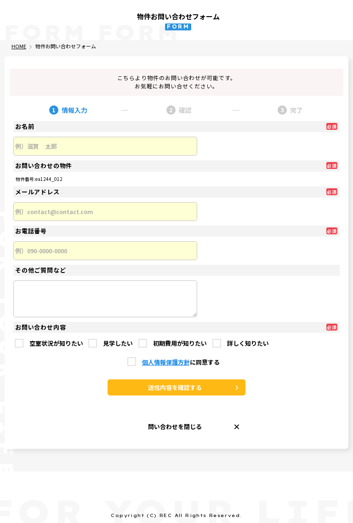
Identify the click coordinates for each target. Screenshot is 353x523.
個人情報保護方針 (166, 362)
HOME (18, 46)
